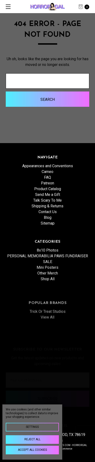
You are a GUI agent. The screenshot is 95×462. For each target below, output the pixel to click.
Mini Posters (47, 279)
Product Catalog (47, 189)
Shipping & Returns (47, 206)
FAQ (47, 177)
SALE (47, 273)
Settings (32, 427)
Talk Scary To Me (47, 200)
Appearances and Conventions (47, 166)
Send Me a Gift (47, 194)
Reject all (32, 439)
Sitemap (48, 223)
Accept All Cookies (32, 449)
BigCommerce (64, 448)
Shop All (48, 290)
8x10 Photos (47, 261)
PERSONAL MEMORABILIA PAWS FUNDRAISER (47, 267)
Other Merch (47, 284)
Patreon (47, 183)
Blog (47, 217)
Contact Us (48, 212)
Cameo (47, 171)
